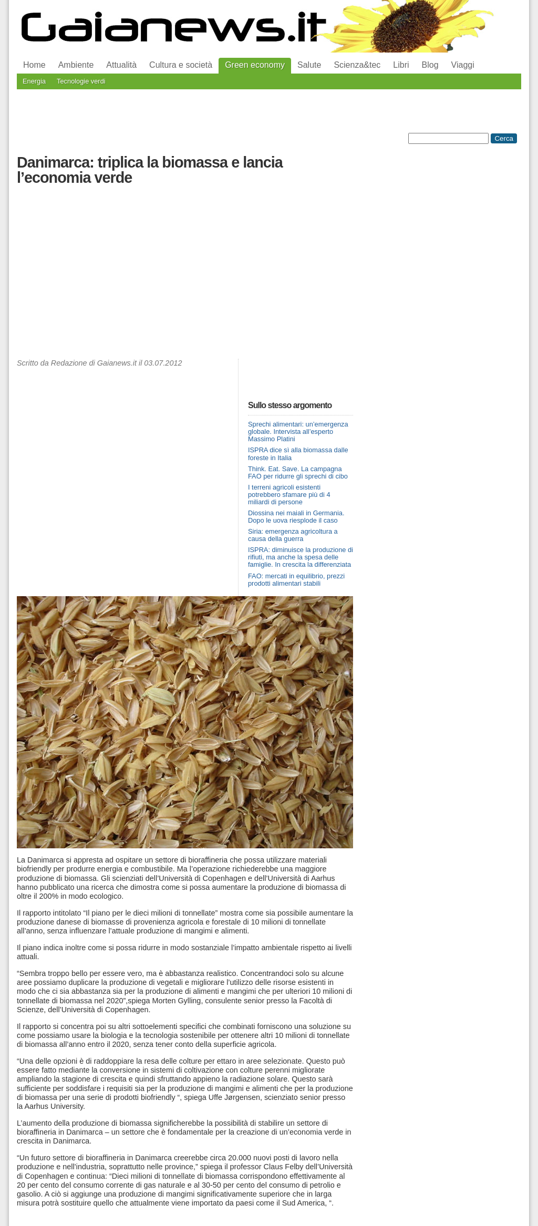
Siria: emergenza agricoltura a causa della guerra (293, 535)
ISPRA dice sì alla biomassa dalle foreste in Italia (298, 453)
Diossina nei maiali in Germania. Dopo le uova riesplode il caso (296, 516)
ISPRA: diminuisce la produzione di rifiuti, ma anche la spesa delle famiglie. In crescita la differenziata (300, 557)
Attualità (121, 64)
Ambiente (76, 64)
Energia (34, 81)
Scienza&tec (357, 64)
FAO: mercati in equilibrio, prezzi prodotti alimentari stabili (296, 579)
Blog (430, 64)
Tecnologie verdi (81, 81)
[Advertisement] (185, 274)
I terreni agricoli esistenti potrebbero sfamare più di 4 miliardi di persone (289, 494)
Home (34, 64)
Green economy (255, 64)
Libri (401, 64)
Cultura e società (180, 64)
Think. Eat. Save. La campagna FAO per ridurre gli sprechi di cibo (298, 472)
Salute (309, 64)
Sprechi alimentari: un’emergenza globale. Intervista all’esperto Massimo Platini (298, 431)
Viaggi (462, 64)
